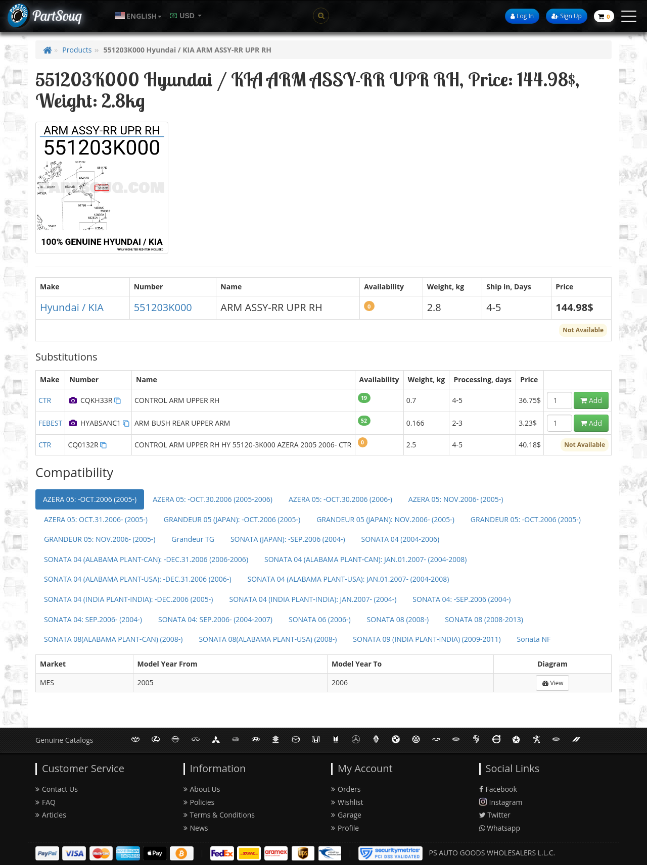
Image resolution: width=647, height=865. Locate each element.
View (552, 683)
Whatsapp (500, 828)
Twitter (495, 815)
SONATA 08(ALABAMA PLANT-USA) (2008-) (268, 639)
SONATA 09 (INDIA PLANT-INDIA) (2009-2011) (426, 639)
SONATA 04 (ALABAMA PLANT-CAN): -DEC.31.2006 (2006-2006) (146, 559)
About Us (201, 789)
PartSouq (56, 15)
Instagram (501, 802)
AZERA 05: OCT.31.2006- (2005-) (96, 519)
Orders (345, 789)
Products (76, 50)
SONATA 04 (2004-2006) (400, 539)
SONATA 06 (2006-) (320, 619)
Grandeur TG (192, 539)
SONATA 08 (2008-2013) (484, 619)
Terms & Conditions (219, 815)
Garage (346, 815)
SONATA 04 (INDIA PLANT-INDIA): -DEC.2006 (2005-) (128, 599)
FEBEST (50, 423)
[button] (138, 16)
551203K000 (163, 307)
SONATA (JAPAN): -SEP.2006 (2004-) (287, 539)
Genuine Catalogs (64, 740)
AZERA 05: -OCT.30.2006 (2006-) (340, 499)
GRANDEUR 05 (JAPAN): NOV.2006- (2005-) (385, 519)
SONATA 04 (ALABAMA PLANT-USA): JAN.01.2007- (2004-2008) (348, 579)
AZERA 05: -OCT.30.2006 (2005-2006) (212, 499)
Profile (345, 828)
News (195, 828)
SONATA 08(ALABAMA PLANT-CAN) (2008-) (113, 639)
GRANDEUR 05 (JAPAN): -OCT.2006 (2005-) (232, 519)
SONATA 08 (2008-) (398, 619)
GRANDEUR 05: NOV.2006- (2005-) (99, 539)
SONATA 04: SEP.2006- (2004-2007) (215, 619)
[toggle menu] (628, 16)
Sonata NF (534, 639)
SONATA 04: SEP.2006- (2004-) (93, 619)
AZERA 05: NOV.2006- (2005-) (455, 499)
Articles (50, 815)
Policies (199, 802)
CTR (44, 400)
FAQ (45, 802)
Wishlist (347, 802)
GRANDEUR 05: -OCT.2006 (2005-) (526, 519)
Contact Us (56, 789)
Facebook (498, 789)
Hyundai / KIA (72, 307)
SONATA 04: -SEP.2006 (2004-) (461, 599)
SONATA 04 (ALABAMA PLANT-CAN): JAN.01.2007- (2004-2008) (365, 559)
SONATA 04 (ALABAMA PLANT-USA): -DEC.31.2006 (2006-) (138, 579)
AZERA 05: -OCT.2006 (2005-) (89, 499)
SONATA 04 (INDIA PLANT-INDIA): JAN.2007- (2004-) (312, 599)
